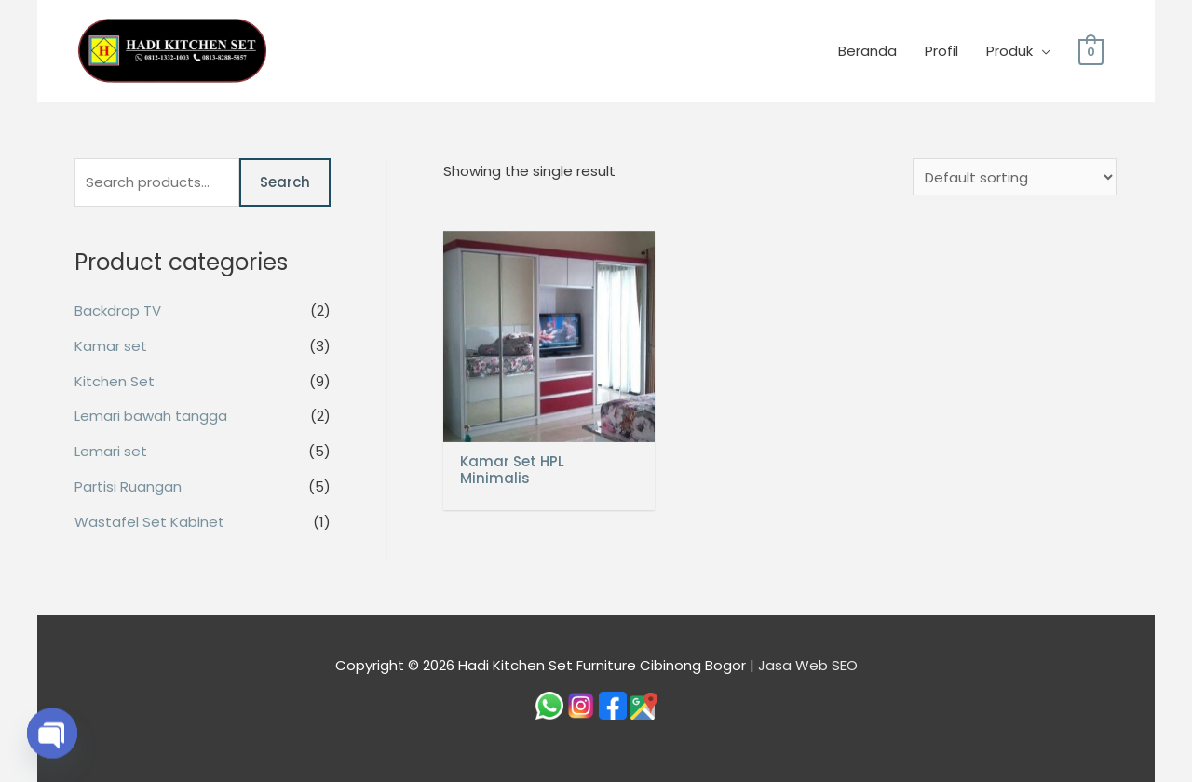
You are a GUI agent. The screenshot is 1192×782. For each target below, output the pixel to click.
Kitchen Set (114, 381)
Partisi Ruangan (128, 486)
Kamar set (110, 346)
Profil (941, 51)
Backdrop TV (117, 310)
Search (285, 182)
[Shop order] (1015, 177)
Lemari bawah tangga (150, 415)
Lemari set (110, 451)
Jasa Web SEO (808, 665)
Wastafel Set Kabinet (149, 522)
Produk (1009, 51)
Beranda (867, 51)
